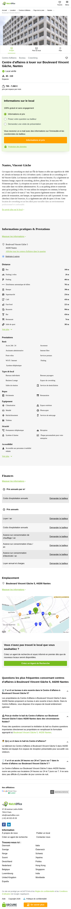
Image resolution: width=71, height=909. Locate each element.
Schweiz (39, 853)
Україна (39, 857)
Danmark (6, 845)
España (5, 881)
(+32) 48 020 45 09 (9, 818)
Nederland (6, 865)
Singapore (40, 869)
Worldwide (40, 877)
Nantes (49, 10)
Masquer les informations (14, 236)
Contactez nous (43, 837)
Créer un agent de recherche (15, 837)
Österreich (40, 849)
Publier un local (43, 833)
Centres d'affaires (24, 10)
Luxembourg (7, 873)
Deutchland (7, 861)
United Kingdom (9, 877)
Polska (39, 861)
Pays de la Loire (39, 10)
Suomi (5, 857)
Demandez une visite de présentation (24, 124)
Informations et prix (16, 114)
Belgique (6, 869)
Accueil (4, 10)
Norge (4, 853)
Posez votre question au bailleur (22, 119)
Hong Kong (41, 865)
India (38, 873)
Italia (38, 845)
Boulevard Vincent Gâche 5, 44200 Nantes (32, 732)
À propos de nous (10, 833)
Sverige (5, 849)
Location (13, 10)
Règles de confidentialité (44, 891)
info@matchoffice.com (10, 815)
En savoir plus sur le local (13, 209)
